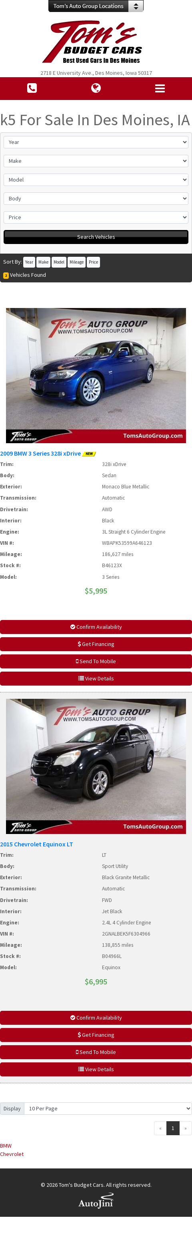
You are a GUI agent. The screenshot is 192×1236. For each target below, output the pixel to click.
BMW (6, 1145)
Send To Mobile (96, 661)
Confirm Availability (96, 626)
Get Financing (96, 644)
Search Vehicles (96, 236)
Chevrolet (12, 1154)
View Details (96, 678)
